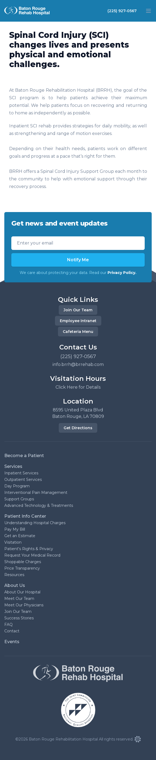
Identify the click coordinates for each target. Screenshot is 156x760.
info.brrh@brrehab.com (78, 364)
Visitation (13, 542)
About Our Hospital (22, 592)
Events (11, 641)
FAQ (8, 624)
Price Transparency (22, 568)
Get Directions (78, 427)
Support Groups (19, 499)
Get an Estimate (19, 535)
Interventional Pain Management (35, 492)
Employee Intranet (78, 320)
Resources (14, 574)
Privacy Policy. (122, 272)
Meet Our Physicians (23, 605)
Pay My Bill (14, 529)
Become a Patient (24, 455)
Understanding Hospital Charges (34, 522)
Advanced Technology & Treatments (38, 505)
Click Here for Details (78, 387)
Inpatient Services (21, 473)
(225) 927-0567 (122, 10)
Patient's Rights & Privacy (28, 548)
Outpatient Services (23, 479)
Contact (11, 631)
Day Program (17, 486)
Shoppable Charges (22, 561)
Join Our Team (78, 310)
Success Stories (19, 618)
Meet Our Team (19, 598)
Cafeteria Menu (78, 331)
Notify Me (78, 259)
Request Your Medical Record (32, 555)
